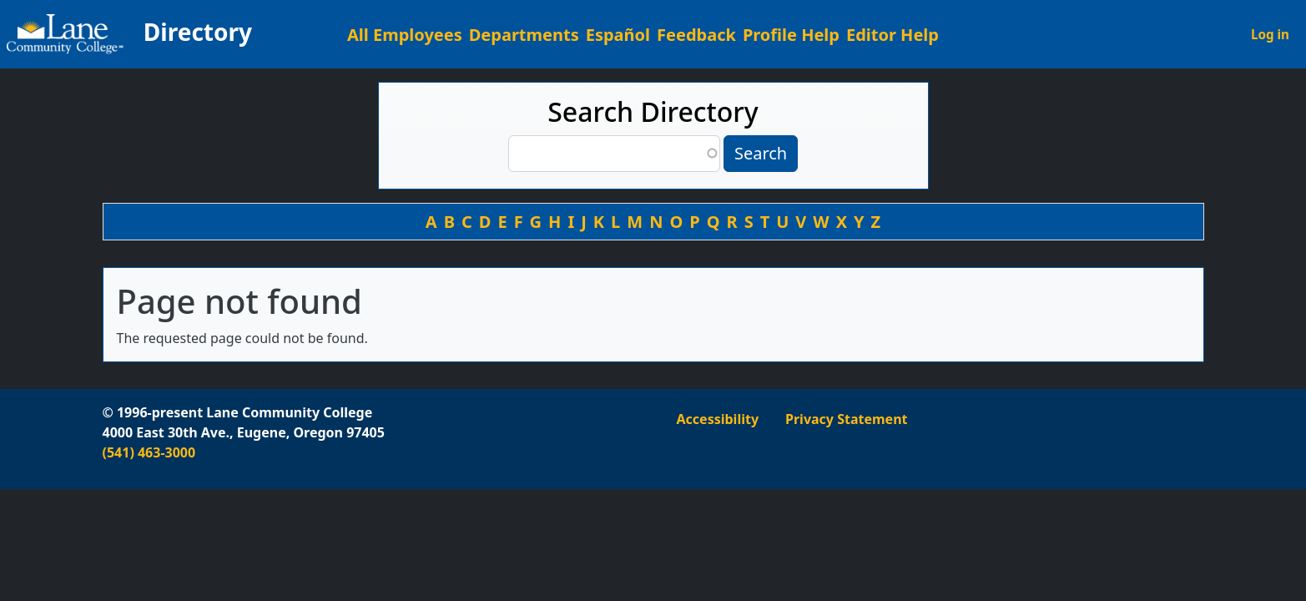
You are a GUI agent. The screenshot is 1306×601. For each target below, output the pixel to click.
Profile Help (791, 34)
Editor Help (892, 34)
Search (760, 153)
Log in (1270, 34)
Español (618, 34)
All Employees (404, 34)
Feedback (696, 34)
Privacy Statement (846, 419)
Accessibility (718, 419)
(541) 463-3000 (149, 452)
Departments (524, 34)
